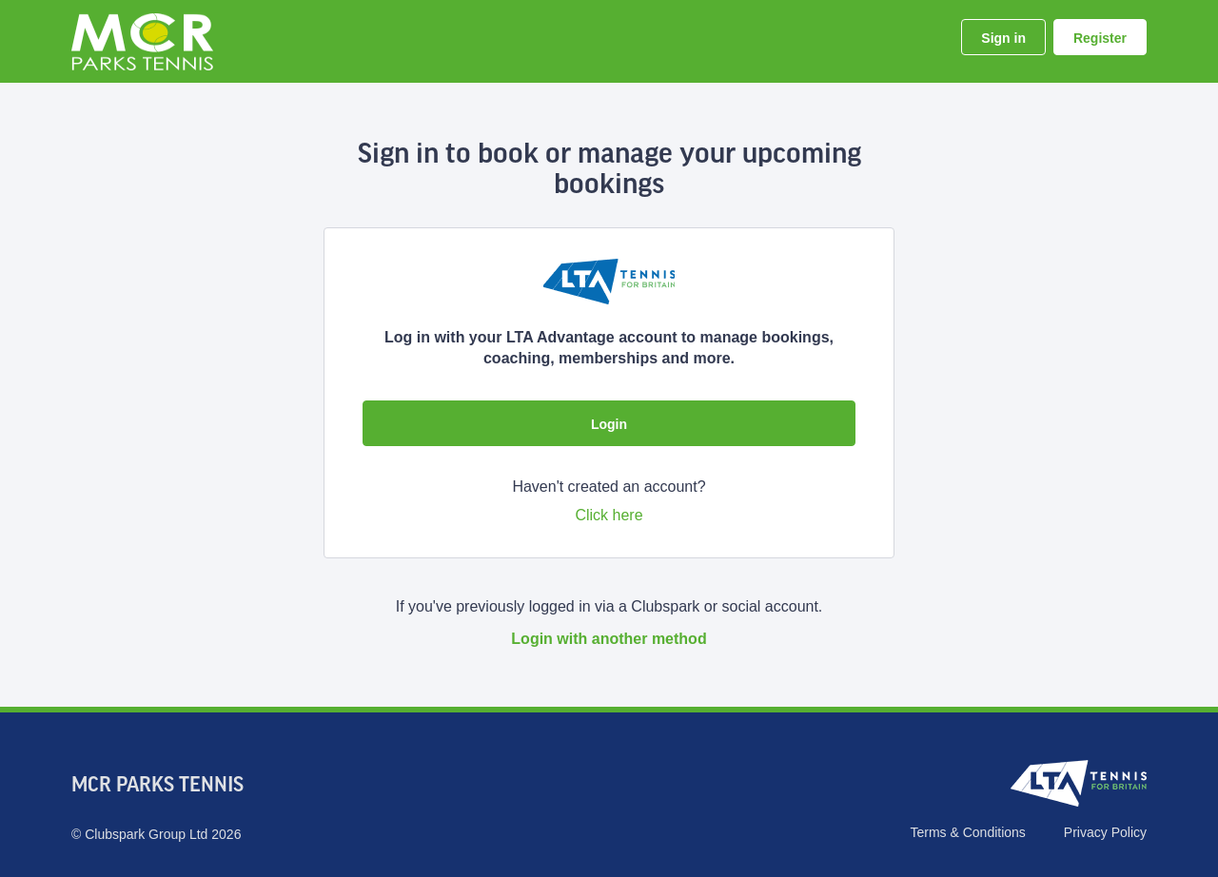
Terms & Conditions (967, 832)
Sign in (1003, 38)
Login (609, 424)
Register (1100, 38)
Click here (608, 515)
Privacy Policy (1105, 832)
